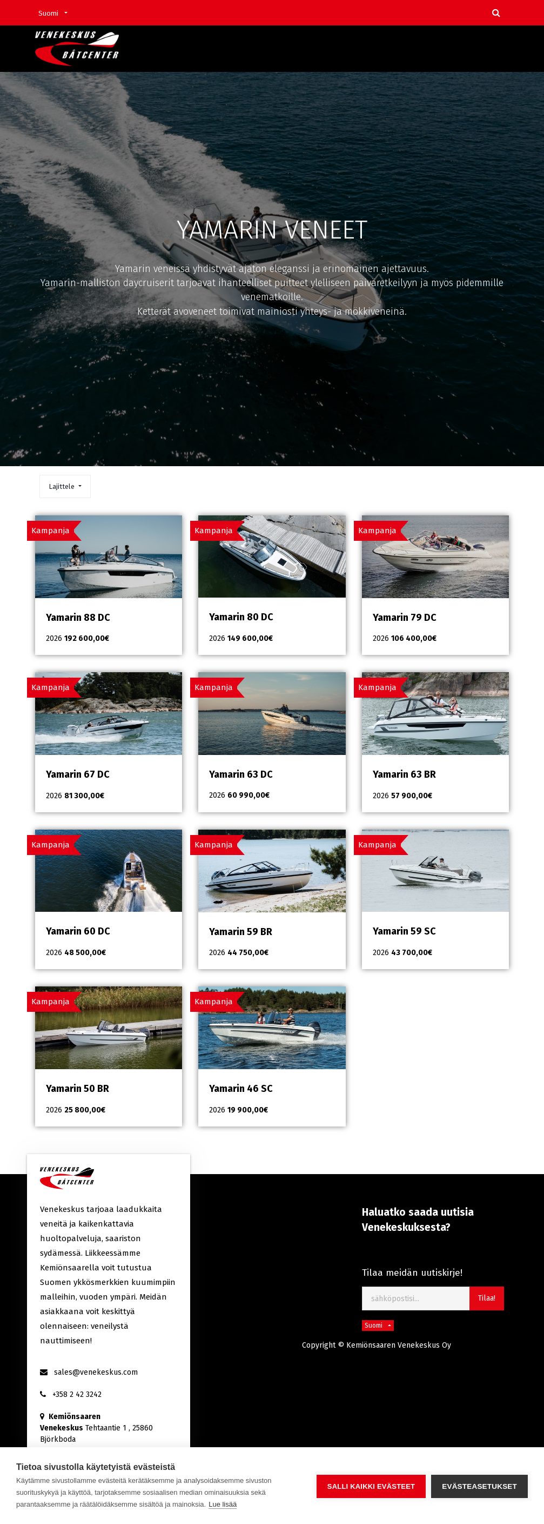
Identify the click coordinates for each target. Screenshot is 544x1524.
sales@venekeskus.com (96, 1372)
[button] (64, 486)
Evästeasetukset (479, 1486)
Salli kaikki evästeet (371, 1486)
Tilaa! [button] (486, 1298)
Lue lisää (223, 1504)
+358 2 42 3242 (77, 1394)
